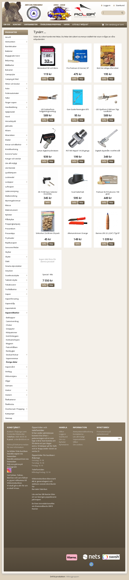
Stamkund (118, 5)
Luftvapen (9, 186)
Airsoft (8, 37)
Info (44, 78)
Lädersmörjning (11, 191)
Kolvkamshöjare (13, 340)
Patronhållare (12, 347)
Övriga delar (11, 362)
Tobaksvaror (10, 284)
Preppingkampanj (12, 224)
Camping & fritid (11, 79)
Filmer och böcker (16, 84)
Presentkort (10, 228)
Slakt (7, 261)
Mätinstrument (11, 210)
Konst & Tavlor (11, 154)
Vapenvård (16, 367)
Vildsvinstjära (16, 376)
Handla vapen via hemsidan (15, 455)
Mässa (8, 205)
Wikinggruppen (72, 576)
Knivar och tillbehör (16, 144)
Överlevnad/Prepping (50, 24)
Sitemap (8, 418)
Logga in (105, 5)
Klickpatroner (11, 332)
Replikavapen (11, 242)
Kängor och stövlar (13, 158)
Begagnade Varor (12, 56)
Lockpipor (16, 182)
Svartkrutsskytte (16, 275)
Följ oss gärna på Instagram (15, 465)
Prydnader (9, 238)
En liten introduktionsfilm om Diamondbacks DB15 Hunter (43, 506)
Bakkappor (10, 317)
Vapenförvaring (11, 299)
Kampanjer (9, 413)
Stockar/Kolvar (17, 354)
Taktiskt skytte (16, 280)
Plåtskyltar (9, 219)
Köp (51, 78)
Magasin (9, 343)
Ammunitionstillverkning (83, 431)
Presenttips (10, 233)
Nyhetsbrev (64, 444)
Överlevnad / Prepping (16, 409)
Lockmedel (9, 177)
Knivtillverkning (11, 149)
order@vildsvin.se (21, 439)
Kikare (8, 130)
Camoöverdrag (12, 321)
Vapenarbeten (30, 24)
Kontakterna (78, 434)
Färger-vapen (16, 102)
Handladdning (16, 107)
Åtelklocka (9, 404)
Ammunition (16, 41)
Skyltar (8, 252)
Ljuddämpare (10, 172)
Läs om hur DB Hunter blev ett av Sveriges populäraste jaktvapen (44, 497)
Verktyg (8, 371)
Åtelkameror (10, 399)
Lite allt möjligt (80, 24)
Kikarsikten (16, 135)
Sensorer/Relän (12, 247)
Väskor (16, 390)
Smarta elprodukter (13, 266)
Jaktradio (9, 126)
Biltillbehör (9, 65)
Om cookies (78, 444)
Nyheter (8, 214)
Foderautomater (12, 93)
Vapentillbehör (16, 312)
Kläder (16, 140)
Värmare (9, 385)
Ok (119, 438)
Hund (7, 116)
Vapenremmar (12, 358)
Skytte (16, 256)
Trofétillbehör (16, 289)
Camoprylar (10, 74)
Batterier (9, 51)
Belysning (9, 60)
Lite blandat (10, 168)
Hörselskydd (10, 121)
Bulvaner (9, 70)
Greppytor (10, 328)
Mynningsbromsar (13, 200)
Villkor (61, 431)
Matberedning (11, 196)
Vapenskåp (10, 303)
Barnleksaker (11, 46)
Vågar (7, 381)
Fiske (16, 88)
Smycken (9, 270)
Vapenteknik (10, 308)
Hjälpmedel (10, 112)
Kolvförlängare (12, 336)
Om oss (6, 24)
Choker (9, 325)
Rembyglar (10, 351)
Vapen (66, 24)
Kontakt (17, 24)
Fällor (7, 98)
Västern (16, 395)
